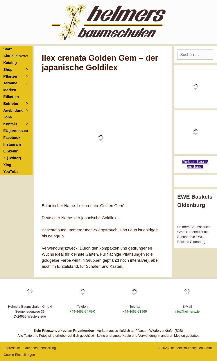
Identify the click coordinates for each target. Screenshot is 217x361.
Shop (18, 69)
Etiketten (11, 97)
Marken (9, 90)
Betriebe (18, 103)
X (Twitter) (12, 158)
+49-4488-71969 (135, 311)
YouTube (11, 172)
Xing (7, 165)
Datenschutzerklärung (40, 348)
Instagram (12, 144)
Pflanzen (18, 76)
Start (7, 49)
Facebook (11, 138)
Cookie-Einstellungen (19, 355)
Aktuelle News (15, 56)
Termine (18, 83)
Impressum (12, 348)
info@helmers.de (187, 311)
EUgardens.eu (15, 131)
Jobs (7, 117)
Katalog (10, 63)
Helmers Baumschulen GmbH (191, 348)
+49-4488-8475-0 (82, 311)
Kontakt (18, 124)
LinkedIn (10, 151)
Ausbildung (18, 110)
